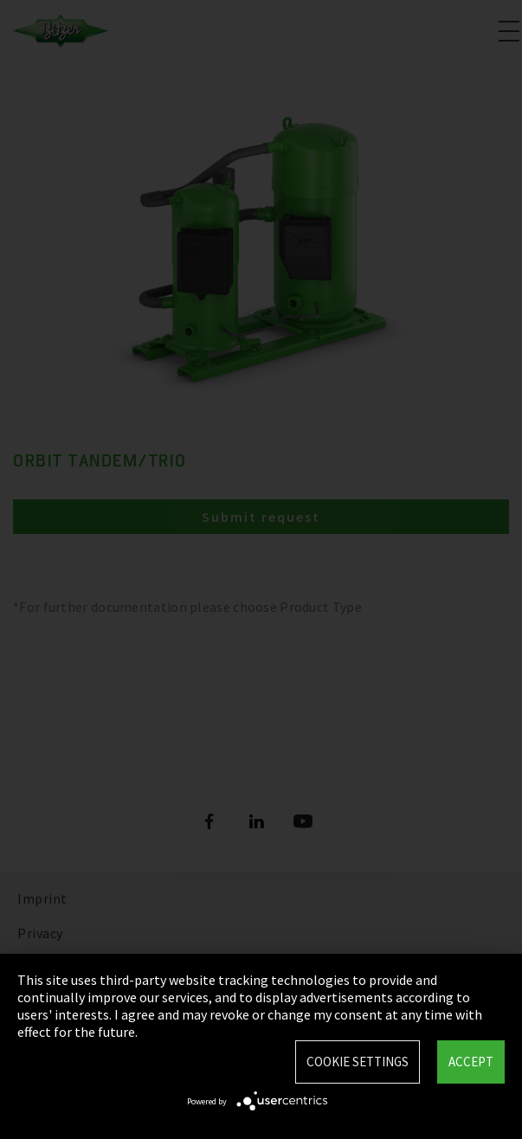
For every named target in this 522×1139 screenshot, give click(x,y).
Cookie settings (357, 1061)
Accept (470, 1061)
